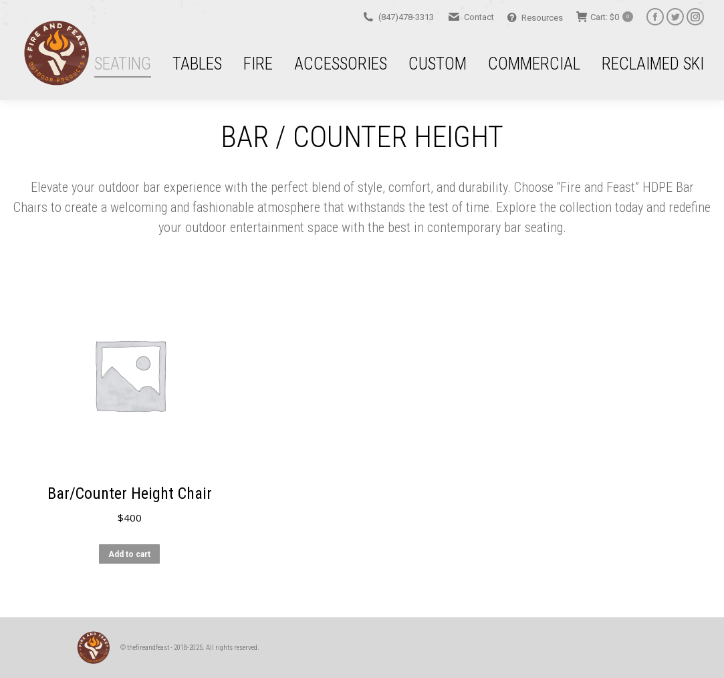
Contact (470, 16)
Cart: (604, 17)
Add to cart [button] (129, 563)
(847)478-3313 (398, 16)
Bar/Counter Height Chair (129, 502)
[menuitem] (121, 63)
